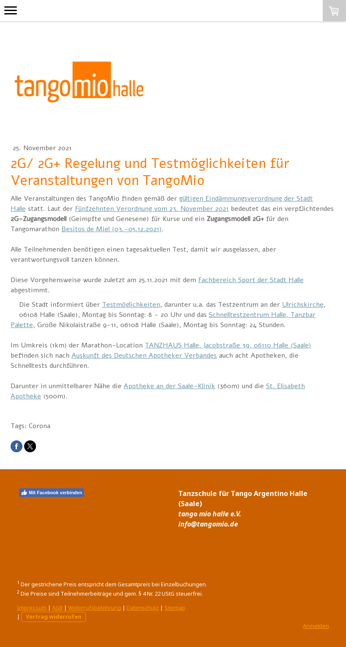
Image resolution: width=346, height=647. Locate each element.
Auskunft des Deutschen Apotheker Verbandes (144, 355)
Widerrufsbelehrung (94, 607)
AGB (57, 607)
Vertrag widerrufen (53, 616)
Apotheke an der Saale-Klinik (169, 386)
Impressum (32, 607)
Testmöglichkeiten (131, 304)
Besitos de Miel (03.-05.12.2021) (111, 229)
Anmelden (316, 626)
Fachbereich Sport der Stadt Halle (251, 280)
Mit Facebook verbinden (51, 492)
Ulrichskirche (303, 304)
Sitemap (174, 607)
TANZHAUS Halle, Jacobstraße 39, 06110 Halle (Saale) (228, 345)
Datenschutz (143, 607)
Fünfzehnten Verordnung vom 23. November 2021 (152, 208)
